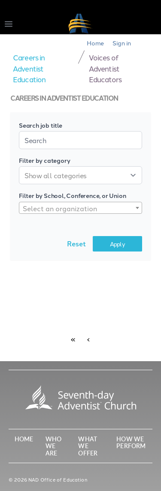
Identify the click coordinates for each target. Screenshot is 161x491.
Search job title (40, 125)
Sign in (121, 43)
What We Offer (87, 446)
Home (95, 43)
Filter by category (44, 160)
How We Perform (131, 442)
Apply (117, 244)
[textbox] (80, 208)
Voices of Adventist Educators (105, 68)
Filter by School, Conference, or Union (72, 195)
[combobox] (80, 208)
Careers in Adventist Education (29, 68)
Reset (76, 243)
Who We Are (53, 446)
